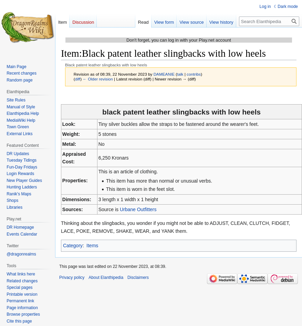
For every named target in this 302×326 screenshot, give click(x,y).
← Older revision (98, 79)
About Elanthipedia (105, 277)
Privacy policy (71, 277)
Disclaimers (138, 277)
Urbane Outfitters (138, 209)
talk (180, 74)
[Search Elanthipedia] (269, 21)
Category (73, 245)
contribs (194, 74)
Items (92, 245)
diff (77, 79)
